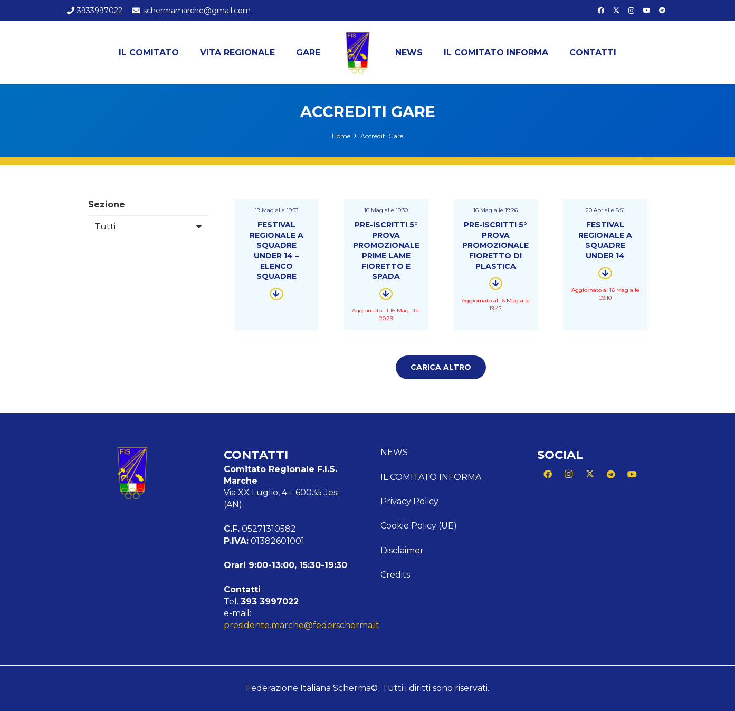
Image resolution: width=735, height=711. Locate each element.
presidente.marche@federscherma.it (301, 625)
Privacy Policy (409, 501)
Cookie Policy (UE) (418, 526)
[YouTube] (647, 10)
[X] (616, 10)
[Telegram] (662, 10)
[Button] (276, 294)
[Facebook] (601, 10)
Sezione (106, 204)
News (394, 452)
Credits (395, 575)
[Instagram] (631, 10)
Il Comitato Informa (430, 477)
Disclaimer (402, 550)
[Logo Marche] (358, 53)
